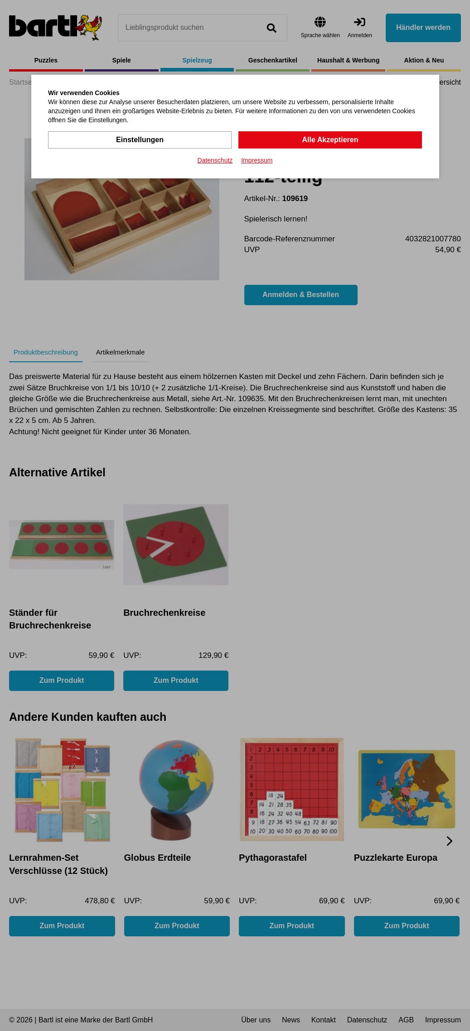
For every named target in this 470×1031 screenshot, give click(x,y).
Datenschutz (215, 160)
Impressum (256, 160)
